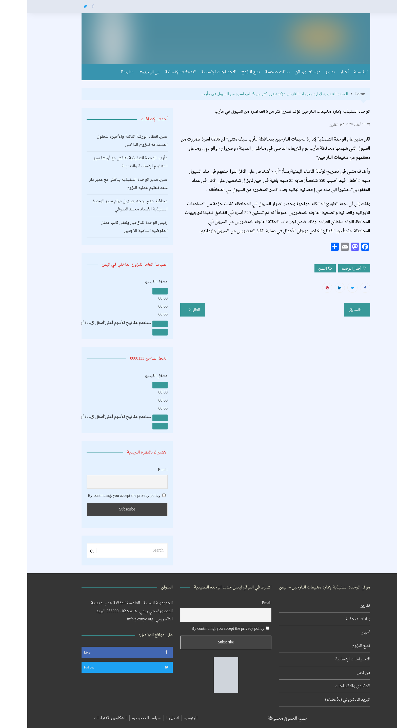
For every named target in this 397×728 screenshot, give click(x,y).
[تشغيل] (132, 291)
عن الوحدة (124, 72)
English (100, 72)
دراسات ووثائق (280, 72)
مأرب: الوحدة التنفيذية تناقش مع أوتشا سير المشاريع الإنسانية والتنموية (103, 162)
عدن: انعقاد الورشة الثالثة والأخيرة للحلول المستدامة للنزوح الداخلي (104, 141)
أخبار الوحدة (324, 268)
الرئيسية (333, 72)
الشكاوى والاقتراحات (325, 686)
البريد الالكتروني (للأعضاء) (320, 699)
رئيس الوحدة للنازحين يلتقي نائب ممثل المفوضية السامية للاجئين (106, 227)
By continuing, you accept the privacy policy (99, 496)
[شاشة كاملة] (132, 332)
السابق (327, 310)
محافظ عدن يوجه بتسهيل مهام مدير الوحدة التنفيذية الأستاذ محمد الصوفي (102, 205)
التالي (168, 310)
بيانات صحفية (250, 72)
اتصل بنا (145, 717)
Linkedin (312, 288)
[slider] (69, 323)
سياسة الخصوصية (119, 717)
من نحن (336, 673)
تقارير (303, 72)
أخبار (317, 72)
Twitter (58, 6)
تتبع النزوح (223, 72)
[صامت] (132, 324)
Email (135, 470)
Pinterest (300, 288)
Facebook (65, 6)
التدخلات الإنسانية (153, 72)
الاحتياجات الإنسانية (191, 72)
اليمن (295, 268)
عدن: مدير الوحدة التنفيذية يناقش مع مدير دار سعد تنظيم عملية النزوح (101, 184)
